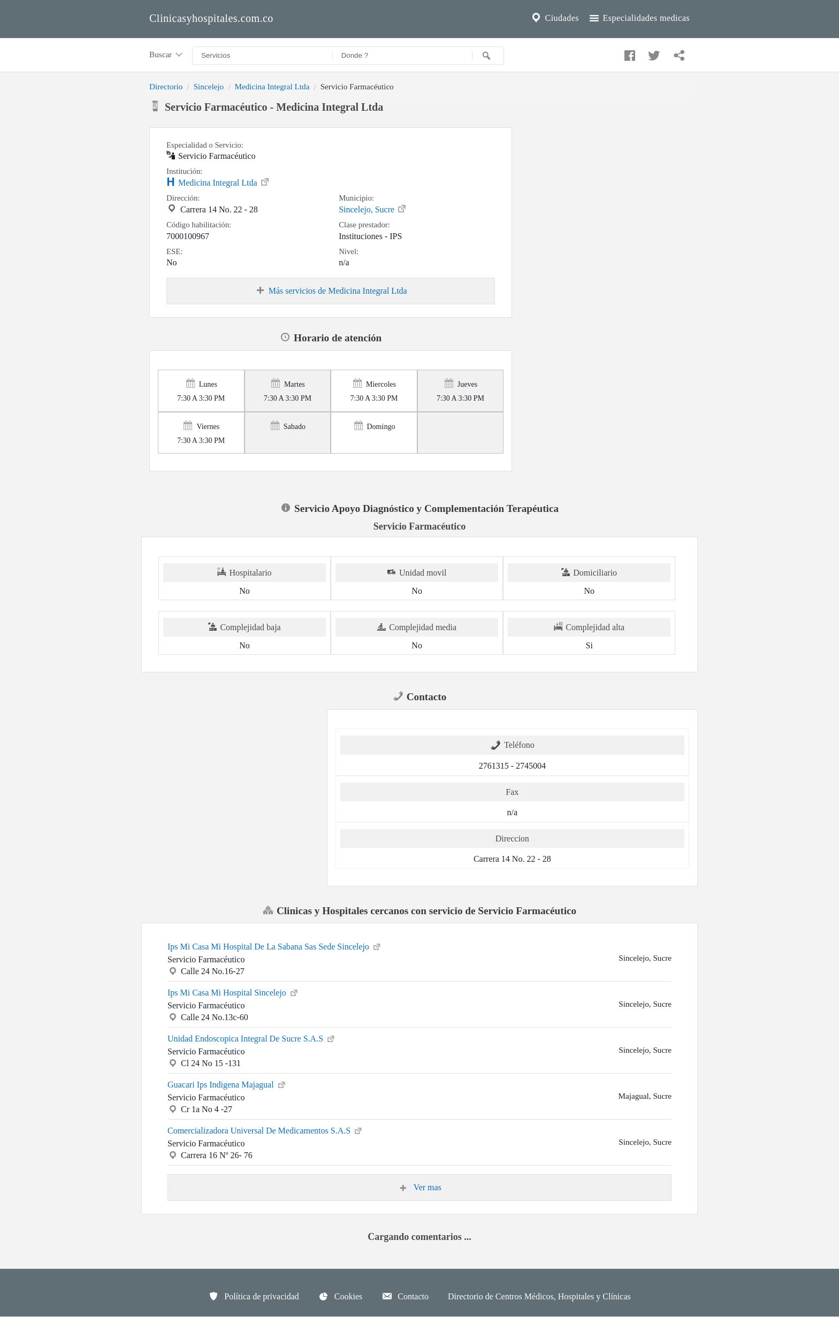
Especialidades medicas (639, 18)
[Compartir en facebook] (628, 53)
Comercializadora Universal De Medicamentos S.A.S (265, 1129)
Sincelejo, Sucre (373, 208)
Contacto (405, 1296)
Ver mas (419, 1187)
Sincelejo (209, 86)
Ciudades (554, 18)
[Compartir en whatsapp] (678, 53)
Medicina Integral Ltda (271, 86)
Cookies (340, 1296)
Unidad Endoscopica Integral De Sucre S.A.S (251, 1037)
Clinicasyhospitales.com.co (211, 18)
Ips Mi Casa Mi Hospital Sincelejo (233, 991)
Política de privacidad (253, 1296)
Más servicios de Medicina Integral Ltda (331, 291)
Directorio (165, 86)
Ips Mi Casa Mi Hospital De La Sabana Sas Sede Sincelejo (274, 945)
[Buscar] (488, 55)
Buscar (167, 55)
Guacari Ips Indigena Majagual (227, 1083)
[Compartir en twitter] (653, 53)
